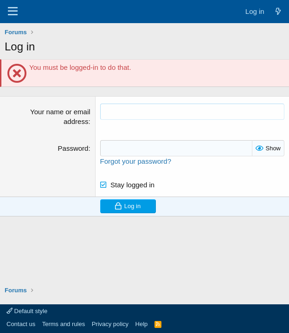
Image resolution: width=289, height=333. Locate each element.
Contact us (20, 324)
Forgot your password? (135, 161)
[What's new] (278, 11)
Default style (26, 311)
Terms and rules (63, 324)
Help (141, 324)
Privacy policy (110, 324)
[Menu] (13, 11)
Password (73, 148)
